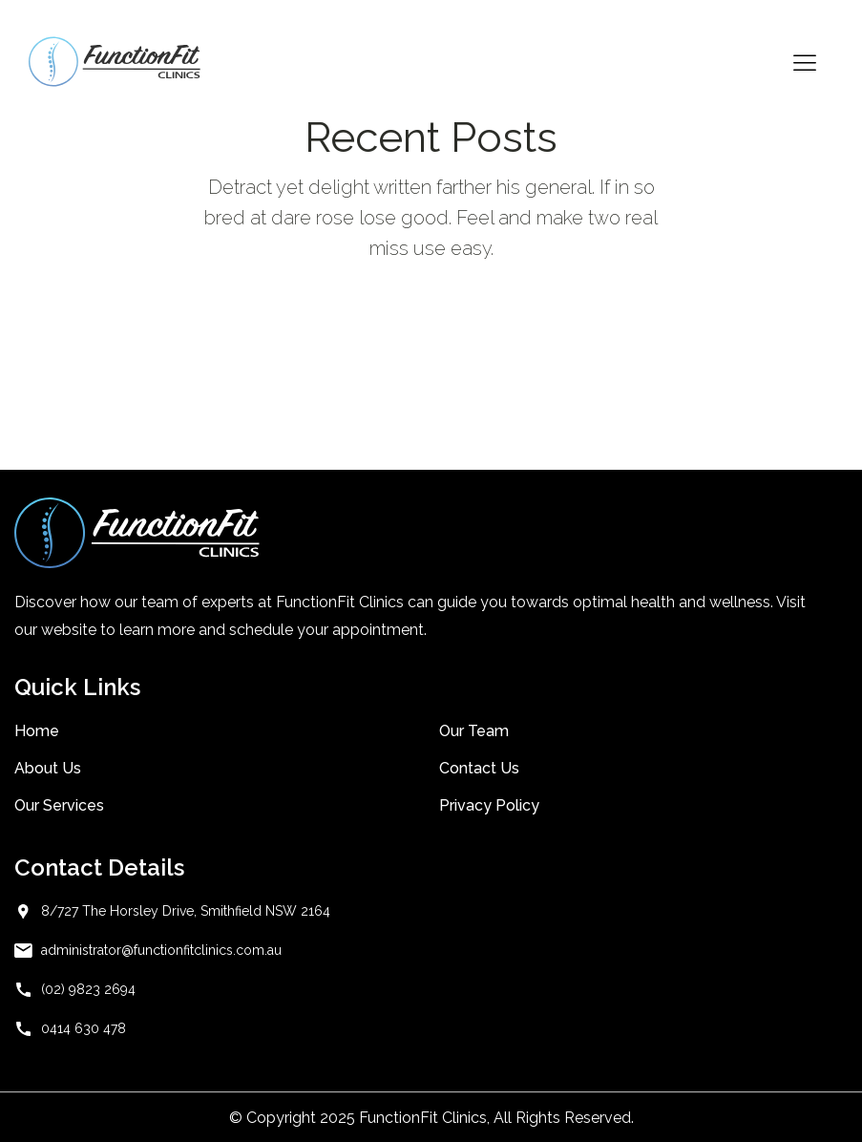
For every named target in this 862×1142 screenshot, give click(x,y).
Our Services (59, 805)
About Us (47, 768)
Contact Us (479, 768)
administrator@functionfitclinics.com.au (161, 950)
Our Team (474, 731)
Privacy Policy (489, 805)
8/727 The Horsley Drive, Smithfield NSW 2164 (185, 911)
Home (36, 731)
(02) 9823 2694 (88, 989)
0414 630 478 (83, 1028)
